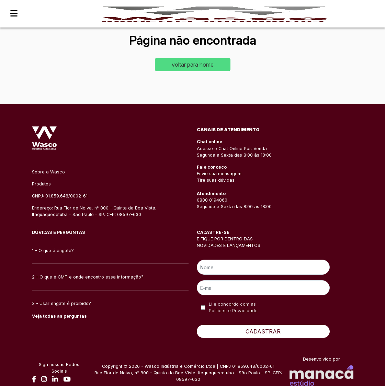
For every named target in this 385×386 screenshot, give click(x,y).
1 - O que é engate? (53, 250)
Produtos (41, 183)
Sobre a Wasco (48, 171)
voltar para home (193, 64)
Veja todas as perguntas (59, 316)
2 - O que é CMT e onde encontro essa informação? (88, 277)
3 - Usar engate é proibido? (61, 303)
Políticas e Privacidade (233, 310)
